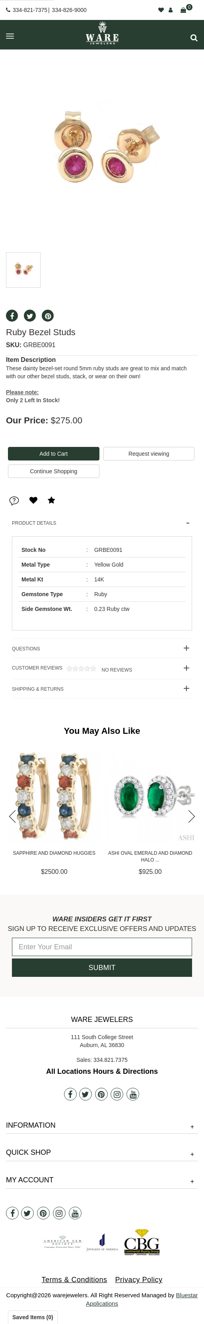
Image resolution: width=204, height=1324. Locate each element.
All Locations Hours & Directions (102, 1071)
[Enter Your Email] (102, 947)
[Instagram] (117, 1094)
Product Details (34, 523)
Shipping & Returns (38, 689)
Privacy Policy (139, 1280)
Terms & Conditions (74, 1280)
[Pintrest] (101, 1094)
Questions (26, 649)
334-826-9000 (69, 10)
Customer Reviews (72, 669)
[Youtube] (132, 1094)
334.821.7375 (110, 1060)
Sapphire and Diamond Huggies (76, 853)
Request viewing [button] (148, 454)
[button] (194, 37)
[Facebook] (70, 1094)
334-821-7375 (30, 10)
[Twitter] (85, 1094)
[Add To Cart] (53, 453)
